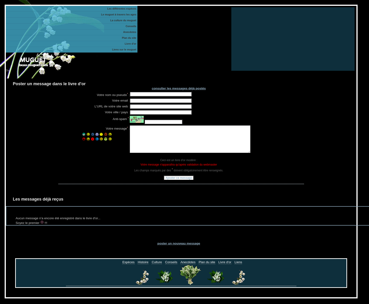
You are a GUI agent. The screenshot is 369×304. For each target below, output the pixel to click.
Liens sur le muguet (124, 49)
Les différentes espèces (121, 8)
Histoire (143, 267)
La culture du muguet (123, 20)
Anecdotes (188, 267)
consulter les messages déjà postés (179, 88)
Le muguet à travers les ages (118, 14)
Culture (157, 267)
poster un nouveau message (178, 249)
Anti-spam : (121, 119)
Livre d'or (225, 267)
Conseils (171, 267)
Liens (238, 267)
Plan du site (207, 267)
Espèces (128, 267)
